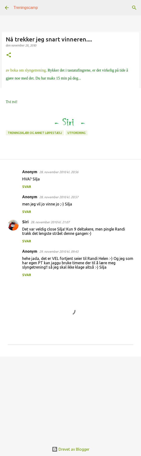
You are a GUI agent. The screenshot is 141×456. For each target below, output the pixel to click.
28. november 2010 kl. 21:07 (50, 222)
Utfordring (76, 132)
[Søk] (134, 7)
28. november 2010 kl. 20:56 (58, 172)
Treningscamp (25, 8)
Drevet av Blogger (70, 449)
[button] (9, 55)
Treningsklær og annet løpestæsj (35, 132)
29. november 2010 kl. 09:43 (58, 251)
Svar (26, 187)
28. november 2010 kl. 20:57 (58, 197)
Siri (25, 222)
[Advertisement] (70, 397)
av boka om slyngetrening (26, 70)
